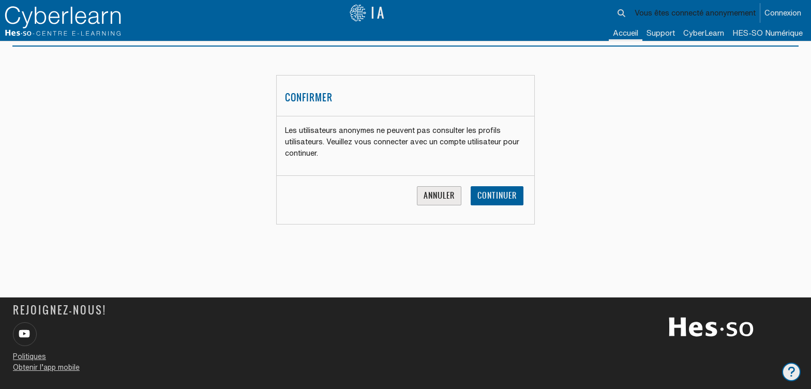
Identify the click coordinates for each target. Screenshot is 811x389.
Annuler (439, 208)
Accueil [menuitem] (625, 33)
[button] (621, 13)
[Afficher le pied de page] (791, 372)
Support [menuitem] (661, 33)
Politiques (29, 356)
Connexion (782, 13)
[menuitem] (703, 33)
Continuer (497, 208)
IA (367, 13)
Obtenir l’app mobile (46, 367)
